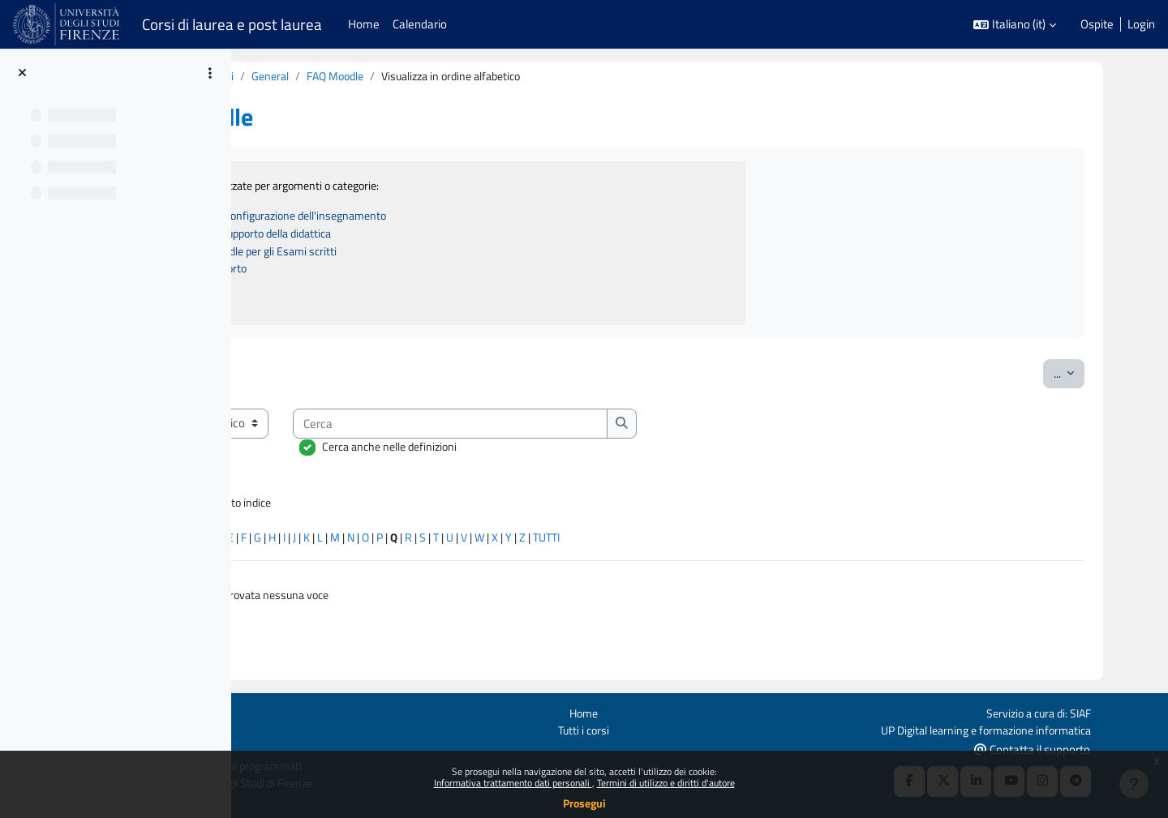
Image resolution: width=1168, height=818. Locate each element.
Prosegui (584, 803)
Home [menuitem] (364, 24)
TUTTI (745, 545)
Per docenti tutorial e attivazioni (343, 76)
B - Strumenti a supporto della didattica (424, 236)
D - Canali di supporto (379, 272)
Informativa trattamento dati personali (513, 782)
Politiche (239, 728)
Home (686, 710)
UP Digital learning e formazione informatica (1043, 728)
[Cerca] (634, 428)
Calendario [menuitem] (420, 24)
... (1095, 378)
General (462, 76)
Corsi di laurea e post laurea (232, 24)
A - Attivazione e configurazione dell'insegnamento (454, 217)
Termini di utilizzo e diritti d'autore (666, 782)
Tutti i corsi (686, 728)
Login (1141, 24)
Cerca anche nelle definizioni (573, 452)
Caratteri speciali (305, 545)
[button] (1015, 25)
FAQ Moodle (531, 76)
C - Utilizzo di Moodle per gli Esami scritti (427, 254)
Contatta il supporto (1097, 748)
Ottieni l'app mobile (266, 747)
